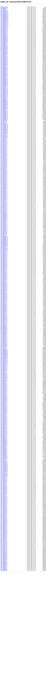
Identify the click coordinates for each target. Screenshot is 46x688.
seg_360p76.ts (4, 383)
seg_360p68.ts (4, 372)
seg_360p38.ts (4, 333)
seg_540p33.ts (4, 462)
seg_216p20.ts (4, 175)
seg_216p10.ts (4, 147)
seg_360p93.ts (4, 405)
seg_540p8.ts (4, 523)
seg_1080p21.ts (4, 41)
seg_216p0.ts (4, 144)
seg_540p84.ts (4, 529)
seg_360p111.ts (4, 297)
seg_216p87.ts (4, 262)
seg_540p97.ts (4, 545)
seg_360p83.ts (4, 392)
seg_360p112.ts (4, 299)
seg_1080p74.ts (4, 110)
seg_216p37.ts (4, 197)
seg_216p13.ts (4, 166)
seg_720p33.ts (4, 598)
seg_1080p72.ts (4, 108)
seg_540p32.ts (4, 461)
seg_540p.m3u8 (4, 414)
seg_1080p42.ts (4, 68)
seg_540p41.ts (4, 473)
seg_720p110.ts (4, 567)
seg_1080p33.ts (4, 57)
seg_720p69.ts (4, 644)
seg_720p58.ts (4, 630)
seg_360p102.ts (4, 286)
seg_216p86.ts (4, 261)
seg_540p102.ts (4, 421)
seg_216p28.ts (4, 185)
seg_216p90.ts (4, 267)
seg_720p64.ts (4, 638)
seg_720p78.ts (4, 656)
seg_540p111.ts (4, 433)
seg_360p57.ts (4, 358)
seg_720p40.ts (4, 607)
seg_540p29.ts (4, 456)
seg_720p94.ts (4, 677)
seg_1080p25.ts (4, 46)
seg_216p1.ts (4, 146)
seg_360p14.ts (4, 302)
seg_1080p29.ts (4, 51)
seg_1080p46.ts (4, 73)
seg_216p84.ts (4, 258)
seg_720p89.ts (4, 670)
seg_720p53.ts (4, 624)
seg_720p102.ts (4, 556)
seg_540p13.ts (4, 436)
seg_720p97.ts (4, 681)
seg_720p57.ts (4, 628)
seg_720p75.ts (4, 652)
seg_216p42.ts (4, 204)
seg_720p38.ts (4, 604)
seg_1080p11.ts (4, 25)
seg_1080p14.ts (4, 32)
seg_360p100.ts (4, 283)
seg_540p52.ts (4, 487)
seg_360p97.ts (4, 410)
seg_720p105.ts (4, 560)
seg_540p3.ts (4, 458)
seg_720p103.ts (4, 557)
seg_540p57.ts (4, 493)
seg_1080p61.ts (4, 93)
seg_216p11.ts (4, 160)
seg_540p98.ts (4, 547)
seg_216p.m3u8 (4, 143)
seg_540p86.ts (4, 531)
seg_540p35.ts (4, 465)
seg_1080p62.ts (4, 95)
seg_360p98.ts (4, 411)
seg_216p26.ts (4, 182)
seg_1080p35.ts (4, 59)
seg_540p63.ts (4, 502)
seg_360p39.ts (4, 334)
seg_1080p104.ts (4, 17)
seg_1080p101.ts (4, 14)
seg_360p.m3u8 (4, 278)
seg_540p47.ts (4, 480)
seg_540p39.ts (4, 469)
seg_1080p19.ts (4, 38)
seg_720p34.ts (4, 599)
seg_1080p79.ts (4, 116)
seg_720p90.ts (4, 672)
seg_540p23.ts (4, 449)
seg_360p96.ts (4, 409)
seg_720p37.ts (4, 602)
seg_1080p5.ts (4, 78)
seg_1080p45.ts (4, 72)
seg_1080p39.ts (4, 64)
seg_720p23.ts (4, 585)
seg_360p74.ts (4, 380)
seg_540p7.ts (4, 510)
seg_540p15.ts (4, 439)
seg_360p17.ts (4, 306)
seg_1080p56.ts (4, 86)
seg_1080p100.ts (4, 13)
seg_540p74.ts (4, 516)
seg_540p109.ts (4, 429)
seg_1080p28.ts (4, 49)
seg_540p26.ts (4, 453)
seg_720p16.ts (4, 575)
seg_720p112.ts (4, 569)
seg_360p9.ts (4, 401)
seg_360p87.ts (4, 397)
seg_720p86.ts (4, 666)
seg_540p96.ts (4, 544)
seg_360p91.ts (4, 403)
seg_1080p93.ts (4, 135)
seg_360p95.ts (4, 408)
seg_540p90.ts (4, 537)
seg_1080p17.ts (4, 35)
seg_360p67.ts (4, 371)
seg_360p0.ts (4, 280)
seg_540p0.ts (4, 415)
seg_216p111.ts (4, 162)
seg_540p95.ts (4, 543)
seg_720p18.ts (4, 577)
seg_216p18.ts (4, 172)
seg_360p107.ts (4, 291)
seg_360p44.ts (4, 341)
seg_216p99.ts (4, 277)
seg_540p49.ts (4, 483)
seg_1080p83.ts (4, 122)
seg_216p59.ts (4, 225)
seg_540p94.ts (4, 542)
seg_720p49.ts (4, 618)
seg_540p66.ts (4, 505)
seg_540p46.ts (4, 479)
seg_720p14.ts (4, 573)
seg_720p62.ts (4, 636)
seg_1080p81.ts (4, 119)
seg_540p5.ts (4, 484)
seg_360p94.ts (4, 407)
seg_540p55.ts (4, 491)
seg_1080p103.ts (4, 16)
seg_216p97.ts (4, 275)
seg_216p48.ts (4, 211)
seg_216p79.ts (4, 251)
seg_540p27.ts (4, 454)
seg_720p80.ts (4, 659)
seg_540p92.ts (4, 539)
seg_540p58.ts (4, 494)
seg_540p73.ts (4, 515)
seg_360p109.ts (4, 294)
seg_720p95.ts (4, 678)
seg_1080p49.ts (4, 77)
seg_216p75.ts (4, 246)
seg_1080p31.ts (4, 54)
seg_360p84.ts (4, 394)
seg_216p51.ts (4, 216)
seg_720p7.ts (4, 645)
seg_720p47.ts (4, 615)
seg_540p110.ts (4, 431)
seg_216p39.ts (4, 199)
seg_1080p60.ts (4, 92)
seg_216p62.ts (4, 230)
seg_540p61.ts (4, 499)
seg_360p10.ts (4, 282)
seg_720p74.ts (4, 651)
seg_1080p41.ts (4, 67)
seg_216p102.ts (4, 150)
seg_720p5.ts (4, 619)
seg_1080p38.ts (4, 62)
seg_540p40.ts (4, 472)
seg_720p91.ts (4, 674)
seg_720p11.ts (4, 566)
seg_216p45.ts (4, 207)
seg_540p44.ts (4, 477)
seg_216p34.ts (4, 193)
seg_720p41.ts (4, 608)
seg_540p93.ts (4, 541)
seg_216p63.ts (4, 231)
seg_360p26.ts (4, 318)
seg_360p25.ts (4, 316)
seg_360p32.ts (4, 326)
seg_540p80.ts (4, 524)
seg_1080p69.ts (4, 103)
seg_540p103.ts (4, 422)
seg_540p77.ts (4, 519)
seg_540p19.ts (4, 443)
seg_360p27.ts (4, 319)
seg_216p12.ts (4, 165)
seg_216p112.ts (4, 163)
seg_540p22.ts (4, 448)
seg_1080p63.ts (4, 96)
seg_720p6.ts (4, 632)
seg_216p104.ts (4, 153)
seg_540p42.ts (4, 474)
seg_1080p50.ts (4, 79)
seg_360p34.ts (4, 328)
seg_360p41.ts (4, 338)
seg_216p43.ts (4, 205)
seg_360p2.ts (4, 309)
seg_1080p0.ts (4, 9)
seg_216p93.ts (4, 270)
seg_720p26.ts (4, 588)
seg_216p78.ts (4, 250)
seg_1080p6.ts (4, 91)
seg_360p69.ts (4, 373)
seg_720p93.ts (4, 676)
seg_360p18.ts (4, 307)
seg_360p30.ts (4, 324)
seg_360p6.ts (4, 361)
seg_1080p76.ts (4, 112)
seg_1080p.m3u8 (4, 8)
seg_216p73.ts (4, 244)
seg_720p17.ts (4, 576)
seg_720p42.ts (4, 609)
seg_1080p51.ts (4, 80)
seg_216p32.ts (4, 191)
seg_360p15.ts (4, 303)
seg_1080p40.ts (4, 66)
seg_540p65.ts (4, 504)
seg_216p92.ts (4, 269)
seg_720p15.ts (4, 574)
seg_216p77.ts (4, 249)
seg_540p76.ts (4, 518)
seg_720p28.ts (4, 590)
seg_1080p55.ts (4, 85)
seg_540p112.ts (4, 434)
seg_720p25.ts (4, 587)
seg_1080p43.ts (4, 70)
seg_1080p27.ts (4, 48)
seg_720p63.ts (4, 637)
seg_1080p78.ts (4, 115)
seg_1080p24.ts (4, 45)
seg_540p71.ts (4, 512)
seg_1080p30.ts (4, 53)
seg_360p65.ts (4, 369)
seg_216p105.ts (4, 154)
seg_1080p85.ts (4, 124)
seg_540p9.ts (4, 536)
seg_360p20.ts (4, 310)
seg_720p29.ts (4, 592)
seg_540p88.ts (4, 534)
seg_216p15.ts (4, 168)
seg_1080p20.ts (4, 40)
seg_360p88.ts (4, 398)
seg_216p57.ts (4, 223)
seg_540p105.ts (4, 424)
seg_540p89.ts (4, 535)
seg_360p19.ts (4, 308)
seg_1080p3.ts (4, 52)
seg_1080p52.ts (4, 81)
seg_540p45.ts (4, 478)
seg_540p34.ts (4, 464)
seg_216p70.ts (4, 240)
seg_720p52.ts (4, 623)
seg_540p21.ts (4, 447)
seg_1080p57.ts (4, 87)
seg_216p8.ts (4, 252)
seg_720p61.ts (4, 634)
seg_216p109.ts (4, 159)
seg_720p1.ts (4, 551)
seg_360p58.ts (4, 359)
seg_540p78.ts (4, 520)
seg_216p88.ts (4, 263)
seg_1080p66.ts (4, 99)
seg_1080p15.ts (4, 33)
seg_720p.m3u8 (4, 549)
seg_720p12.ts (4, 570)
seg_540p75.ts (4, 517)
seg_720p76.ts (4, 653)
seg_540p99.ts (4, 548)
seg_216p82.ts (4, 256)
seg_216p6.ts (4, 226)
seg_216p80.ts (4, 254)
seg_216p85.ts (4, 259)
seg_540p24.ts (4, 450)
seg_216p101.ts (4, 149)
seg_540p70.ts (4, 511)
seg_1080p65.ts (4, 98)
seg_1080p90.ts (4, 131)
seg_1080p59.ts (4, 90)
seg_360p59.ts (4, 360)
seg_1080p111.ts (4, 27)
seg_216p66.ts (4, 235)
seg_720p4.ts (4, 606)
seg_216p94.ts (4, 271)
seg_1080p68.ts (4, 102)
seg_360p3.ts (4, 322)
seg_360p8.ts (4, 388)
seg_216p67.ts (4, 236)
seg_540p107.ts (4, 427)
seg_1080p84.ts (4, 123)
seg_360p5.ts (4, 348)
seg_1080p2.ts (4, 39)
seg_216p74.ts (4, 245)
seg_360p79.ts (4, 386)
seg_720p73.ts (4, 650)
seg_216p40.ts (4, 201)
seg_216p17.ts (4, 170)
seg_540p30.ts (4, 459)
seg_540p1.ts (4, 416)
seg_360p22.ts (4, 313)
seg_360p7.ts (4, 375)
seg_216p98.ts (4, 276)
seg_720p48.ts (4, 617)
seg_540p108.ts (4, 428)
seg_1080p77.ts (4, 114)
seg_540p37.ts (4, 467)
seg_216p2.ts (4, 174)
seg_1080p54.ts (4, 84)
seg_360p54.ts (4, 354)
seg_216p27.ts (4, 184)
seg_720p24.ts (4, 586)
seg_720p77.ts (4, 655)
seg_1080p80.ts (4, 118)
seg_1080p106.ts (4, 20)
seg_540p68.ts (4, 507)
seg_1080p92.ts (4, 134)
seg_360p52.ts (4, 352)
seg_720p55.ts (4, 626)
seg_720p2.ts (4, 580)
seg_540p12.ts (4, 435)
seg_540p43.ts (4, 475)
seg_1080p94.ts (4, 136)
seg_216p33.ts (4, 192)
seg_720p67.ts (4, 642)
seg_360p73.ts (4, 379)
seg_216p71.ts (4, 242)
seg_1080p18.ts (4, 36)
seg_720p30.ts (4, 594)
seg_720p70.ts (4, 646)
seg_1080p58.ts (4, 89)
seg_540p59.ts (4, 496)
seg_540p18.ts (4, 442)
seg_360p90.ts (4, 402)
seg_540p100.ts (4, 418)
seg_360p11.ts (4, 295)
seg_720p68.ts (4, 643)
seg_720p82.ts (4, 662)
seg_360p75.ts (4, 382)
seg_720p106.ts (4, 561)
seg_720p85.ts (4, 665)
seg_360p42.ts (4, 339)
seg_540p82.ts (4, 526)
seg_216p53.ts (4, 218)
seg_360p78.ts (4, 385)
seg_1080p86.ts (4, 125)
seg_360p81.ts (4, 390)
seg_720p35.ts (4, 600)
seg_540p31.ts (4, 460)
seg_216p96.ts (4, 274)
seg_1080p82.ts (4, 121)
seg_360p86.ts (4, 396)
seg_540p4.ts (4, 471)
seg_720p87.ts (4, 668)
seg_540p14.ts (4, 437)
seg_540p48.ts (4, 481)
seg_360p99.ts (4, 413)
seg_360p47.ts (4, 345)
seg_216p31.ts (4, 189)
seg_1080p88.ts (4, 128)
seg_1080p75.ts (4, 111)
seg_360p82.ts (4, 391)
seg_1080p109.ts (4, 23)
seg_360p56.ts (4, 357)
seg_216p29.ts (4, 186)
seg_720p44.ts (4, 612)
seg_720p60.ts (4, 633)
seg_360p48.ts (4, 346)
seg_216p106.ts (4, 155)
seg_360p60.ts (4, 363)
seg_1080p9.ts (4, 130)
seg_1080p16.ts (4, 34)
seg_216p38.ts (4, 198)
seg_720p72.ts (4, 649)
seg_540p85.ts (4, 530)
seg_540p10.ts (4, 417)
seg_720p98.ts (4, 682)
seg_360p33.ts (4, 327)
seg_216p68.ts (4, 237)
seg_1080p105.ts (4, 19)
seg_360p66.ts (4, 370)
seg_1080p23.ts (4, 43)
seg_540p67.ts (4, 506)
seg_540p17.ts (4, 441)
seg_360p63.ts (4, 366)
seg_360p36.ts (4, 331)
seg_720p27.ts (4, 589)
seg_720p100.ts (4, 554)
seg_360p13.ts (4, 301)
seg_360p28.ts (4, 320)
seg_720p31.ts (4, 595)
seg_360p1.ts (4, 281)
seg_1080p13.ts (4, 30)
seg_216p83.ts (4, 257)
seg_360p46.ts (4, 344)
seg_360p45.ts (4, 343)
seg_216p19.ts (4, 173)
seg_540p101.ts (4, 420)
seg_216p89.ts (4, 264)
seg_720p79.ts (4, 657)
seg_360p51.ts (4, 351)
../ (1, 6)
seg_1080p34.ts (4, 58)
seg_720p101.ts (4, 555)
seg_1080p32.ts (4, 55)
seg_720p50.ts (4, 620)
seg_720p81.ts (4, 661)
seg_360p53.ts (4, 353)
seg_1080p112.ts (4, 28)
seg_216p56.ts (4, 221)
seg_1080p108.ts (4, 22)
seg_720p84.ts (4, 664)
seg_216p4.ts (4, 200)
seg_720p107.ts (4, 562)
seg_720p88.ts (4, 669)
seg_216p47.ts (4, 210)
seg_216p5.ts (4, 213)
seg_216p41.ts (4, 202)
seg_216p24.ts (4, 180)
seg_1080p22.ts (4, 42)
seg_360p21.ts (4, 312)
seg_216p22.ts (4, 178)
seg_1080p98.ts (4, 141)
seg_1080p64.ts (4, 97)
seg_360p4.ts (4, 335)
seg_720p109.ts (4, 564)
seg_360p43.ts (4, 340)
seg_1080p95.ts (4, 137)
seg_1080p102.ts (4, 15)
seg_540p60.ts (4, 498)
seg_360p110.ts (4, 296)
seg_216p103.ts (4, 151)
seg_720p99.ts (4, 683)
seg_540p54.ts (4, 490)
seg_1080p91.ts (4, 132)
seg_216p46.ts (4, 208)
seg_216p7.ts (4, 239)
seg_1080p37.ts (4, 61)
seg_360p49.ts (4, 347)
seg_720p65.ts (4, 639)
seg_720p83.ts (4, 663)
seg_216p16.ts (4, 169)
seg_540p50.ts (4, 485)
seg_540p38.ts (4, 468)
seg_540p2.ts (4, 445)
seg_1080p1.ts (4, 10)
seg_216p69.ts (4, 238)
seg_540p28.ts (4, 455)
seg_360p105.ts (4, 289)
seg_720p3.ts (4, 593)
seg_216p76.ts (4, 248)
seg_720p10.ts (4, 553)
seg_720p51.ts (4, 621)
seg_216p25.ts (4, 181)
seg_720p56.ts (4, 627)
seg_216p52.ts (4, 217)
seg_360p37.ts (4, 332)
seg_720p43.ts (4, 611)
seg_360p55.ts (4, 356)
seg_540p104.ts (4, 423)
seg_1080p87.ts (4, 127)
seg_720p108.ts (4, 563)
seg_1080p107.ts (4, 21)
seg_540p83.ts (4, 528)
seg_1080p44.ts (4, 71)
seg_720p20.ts (4, 581)
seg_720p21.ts (4, 582)
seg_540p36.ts (4, 466)
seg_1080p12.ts (4, 29)
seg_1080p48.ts (4, 76)
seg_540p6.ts (4, 497)
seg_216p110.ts (4, 161)
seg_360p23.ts (4, 314)
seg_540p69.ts (4, 509)
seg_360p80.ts (4, 389)
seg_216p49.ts (4, 212)
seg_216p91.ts (4, 268)
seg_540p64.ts (4, 503)
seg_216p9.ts (4, 265)
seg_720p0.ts (4, 550)
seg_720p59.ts (4, 631)
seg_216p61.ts (4, 229)
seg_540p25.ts (4, 452)
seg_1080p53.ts (4, 83)
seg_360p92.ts (4, 404)
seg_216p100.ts (4, 148)
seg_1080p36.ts (4, 60)
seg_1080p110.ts (4, 26)
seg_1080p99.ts (4, 142)
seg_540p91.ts (4, 538)
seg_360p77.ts (4, 384)
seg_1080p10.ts (4, 11)
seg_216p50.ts (4, 214)
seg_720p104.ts (4, 558)
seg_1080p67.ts (4, 100)
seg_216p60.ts (4, 227)
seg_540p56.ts (4, 492)
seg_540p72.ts (4, 513)
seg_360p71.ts (4, 377)
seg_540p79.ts (4, 522)
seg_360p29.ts (4, 321)
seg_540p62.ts (4, 500)
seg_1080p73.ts (4, 109)
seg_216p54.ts (4, 219)
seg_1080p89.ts (4, 129)
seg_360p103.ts (4, 287)
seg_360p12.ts (4, 300)
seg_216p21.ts (4, 176)
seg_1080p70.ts (4, 105)
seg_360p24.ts (4, 315)
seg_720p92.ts (4, 675)
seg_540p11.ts (4, 430)
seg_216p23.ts (4, 179)
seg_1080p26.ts (4, 47)
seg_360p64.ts (4, 367)
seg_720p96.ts (4, 679)
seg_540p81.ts (4, 525)
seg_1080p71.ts (4, 106)
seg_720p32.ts (4, 596)
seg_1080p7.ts (4, 104)
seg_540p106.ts (4, 426)
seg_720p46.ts (4, 614)
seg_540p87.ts (4, 532)
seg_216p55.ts (4, 220)
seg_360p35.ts (4, 329)
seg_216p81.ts (4, 255)
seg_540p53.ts (4, 488)
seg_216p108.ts (4, 157)
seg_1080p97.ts (4, 140)
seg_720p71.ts (4, 647)
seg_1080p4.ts (4, 65)
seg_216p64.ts (4, 232)
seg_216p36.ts (4, 195)
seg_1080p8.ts (4, 117)
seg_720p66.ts (4, 640)
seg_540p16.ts (4, 440)
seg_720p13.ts (4, 572)
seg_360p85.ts (4, 395)
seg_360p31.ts (4, 325)
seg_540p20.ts (4, 446)
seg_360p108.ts (4, 293)
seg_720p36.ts (4, 601)
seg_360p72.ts (4, 378)
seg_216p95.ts (4, 272)
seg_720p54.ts (4, 625)
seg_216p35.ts (4, 194)
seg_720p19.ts (4, 579)
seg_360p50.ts (4, 350)
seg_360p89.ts (4, 399)
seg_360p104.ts (4, 288)
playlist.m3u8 (4, 7)
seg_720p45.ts (4, 613)
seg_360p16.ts (4, 305)
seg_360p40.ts (4, 337)
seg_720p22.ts (4, 583)
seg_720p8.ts (4, 658)
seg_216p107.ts (4, 156)
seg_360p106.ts (4, 290)
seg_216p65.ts (4, 233)
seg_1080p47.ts (4, 74)
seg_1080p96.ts (4, 138)
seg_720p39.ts (4, 605)
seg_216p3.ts (4, 187)
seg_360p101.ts (4, 284)
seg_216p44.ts (4, 206)
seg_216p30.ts (4, 188)
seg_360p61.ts (4, 364)
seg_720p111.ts (4, 568)
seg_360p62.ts (4, 365)
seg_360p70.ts (4, 376)
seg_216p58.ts (4, 224)
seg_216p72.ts (4, 243)
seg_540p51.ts (4, 486)
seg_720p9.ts (4, 671)
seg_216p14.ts (4, 167)
